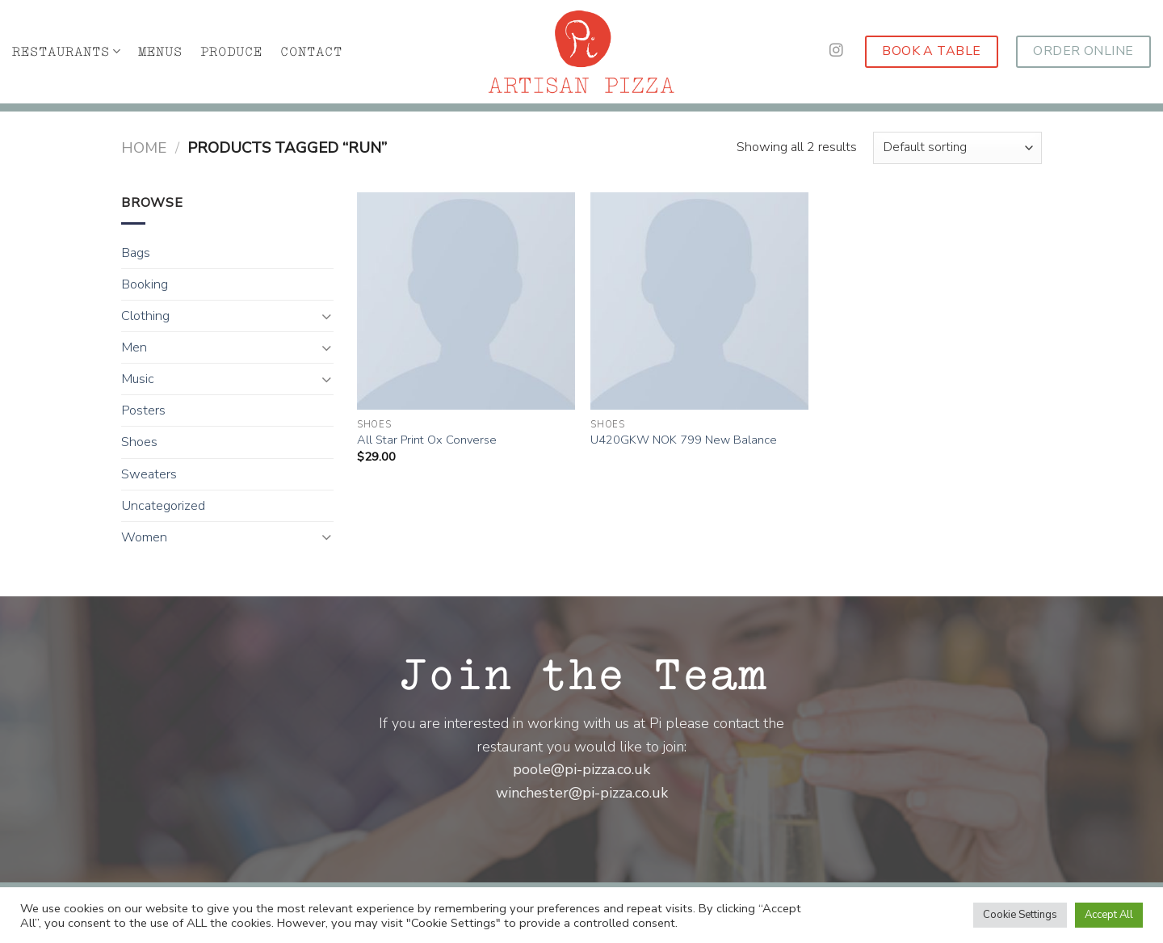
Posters (143, 410)
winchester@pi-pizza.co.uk (582, 792)
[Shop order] (957, 148)
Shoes (139, 442)
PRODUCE (231, 52)
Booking (144, 284)
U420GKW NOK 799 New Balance (683, 440)
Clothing (145, 316)
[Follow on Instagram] (836, 51)
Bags (135, 253)
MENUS (160, 52)
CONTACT (311, 52)
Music (137, 379)
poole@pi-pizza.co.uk (581, 769)
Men (134, 347)
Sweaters (149, 474)
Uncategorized (163, 506)
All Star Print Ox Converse (427, 440)
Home (143, 147)
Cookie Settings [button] (1020, 914)
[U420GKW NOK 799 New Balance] (699, 301)
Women (144, 537)
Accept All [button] (1109, 914)
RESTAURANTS (66, 51)
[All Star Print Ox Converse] (466, 301)
